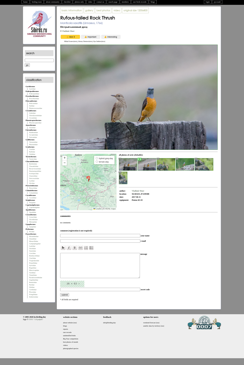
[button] (88, 179)
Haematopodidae (35, 171)
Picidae (31, 231)
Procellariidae (34, 98)
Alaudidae (32, 239)
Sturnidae (32, 251)
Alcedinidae (33, 219)
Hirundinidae (33, 236)
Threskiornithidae (35, 115)
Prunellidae (33, 263)
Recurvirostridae (35, 169)
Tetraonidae (33, 142)
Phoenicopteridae (35, 123)
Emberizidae (33, 297)
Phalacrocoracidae (35, 108)
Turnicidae (33, 159)
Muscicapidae (34, 270)
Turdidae (32, 273)
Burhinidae (33, 164)
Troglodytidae (34, 260)
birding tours (37, 2)
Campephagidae (35, 244)
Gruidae (32, 149)
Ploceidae (32, 292)
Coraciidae (33, 217)
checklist (67, 2)
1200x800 (135, 10)
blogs (153, 2)
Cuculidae (32, 198)
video (90, 2)
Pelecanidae (33, 103)
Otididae (32, 154)
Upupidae (32, 227)
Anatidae (32, 127)
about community (52, 2)
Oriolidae (32, 248)
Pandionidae (33, 132)
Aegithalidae (33, 280)
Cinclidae (32, 258)
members (125, 2)
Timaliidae (33, 275)
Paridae (31, 285)
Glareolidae (33, 176)
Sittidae (32, 287)
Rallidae (32, 152)
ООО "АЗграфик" (36, 324)
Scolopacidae (34, 173)
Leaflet (97, 209)
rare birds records (139, 2)
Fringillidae (33, 294)
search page (112, 2)
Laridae (32, 181)
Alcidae (32, 183)
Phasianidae (33, 144)
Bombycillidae (34, 256)
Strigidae (32, 202)
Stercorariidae (34, 178)
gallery (89, 10)
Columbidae (33, 193)
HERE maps (110, 209)
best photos (103, 10)
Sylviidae (32, 265)
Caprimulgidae (34, 207)
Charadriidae (33, 166)
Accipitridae (33, 135)
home (25, 2)
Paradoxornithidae (35, 277)
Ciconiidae (33, 118)
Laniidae (32, 246)
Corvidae (32, 253)
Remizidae (33, 282)
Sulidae (31, 106)
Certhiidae (33, 290)
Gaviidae (32, 89)
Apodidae (32, 212)
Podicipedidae (34, 94)
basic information (71, 10)
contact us (100, 2)
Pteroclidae (33, 188)
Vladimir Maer (68, 31)
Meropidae (33, 222)
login (208, 2)
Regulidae (32, 268)
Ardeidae (32, 113)
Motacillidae (33, 241)
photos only (79, 2)
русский (217, 2)
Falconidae (33, 137)
